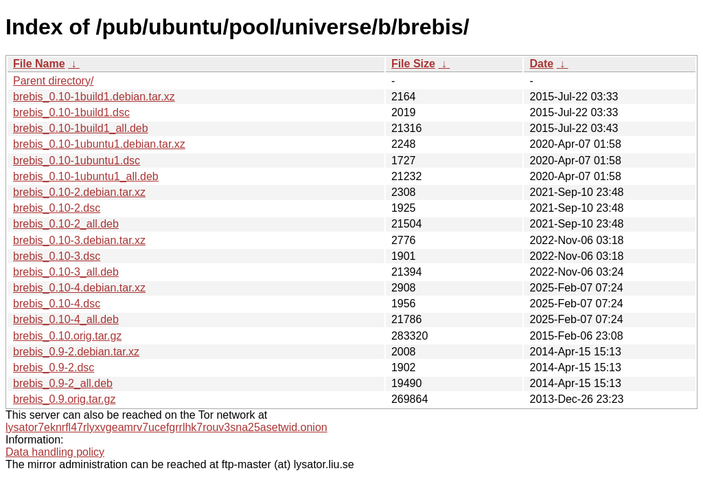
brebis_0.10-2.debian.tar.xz (79, 192)
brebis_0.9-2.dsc (53, 367)
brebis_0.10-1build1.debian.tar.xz (94, 96)
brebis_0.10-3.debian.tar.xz (79, 240)
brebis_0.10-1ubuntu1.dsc (76, 160)
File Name (39, 63)
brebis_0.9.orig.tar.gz (64, 399)
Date (541, 63)
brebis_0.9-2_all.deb (63, 383)
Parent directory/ (53, 81)
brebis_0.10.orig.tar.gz (67, 336)
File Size (413, 63)
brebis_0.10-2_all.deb (66, 224)
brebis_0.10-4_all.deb (66, 319)
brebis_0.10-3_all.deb (66, 272)
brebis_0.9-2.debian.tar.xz (76, 352)
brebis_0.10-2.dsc (56, 208)
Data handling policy (54, 452)
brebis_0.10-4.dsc (56, 303)
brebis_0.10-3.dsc (56, 256)
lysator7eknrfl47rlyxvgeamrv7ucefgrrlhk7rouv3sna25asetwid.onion (166, 427)
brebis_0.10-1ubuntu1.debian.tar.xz (99, 144)
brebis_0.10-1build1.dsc (71, 112)
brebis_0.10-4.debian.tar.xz (79, 288)
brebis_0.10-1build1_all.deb (80, 128)
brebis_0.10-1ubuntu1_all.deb (86, 176)
